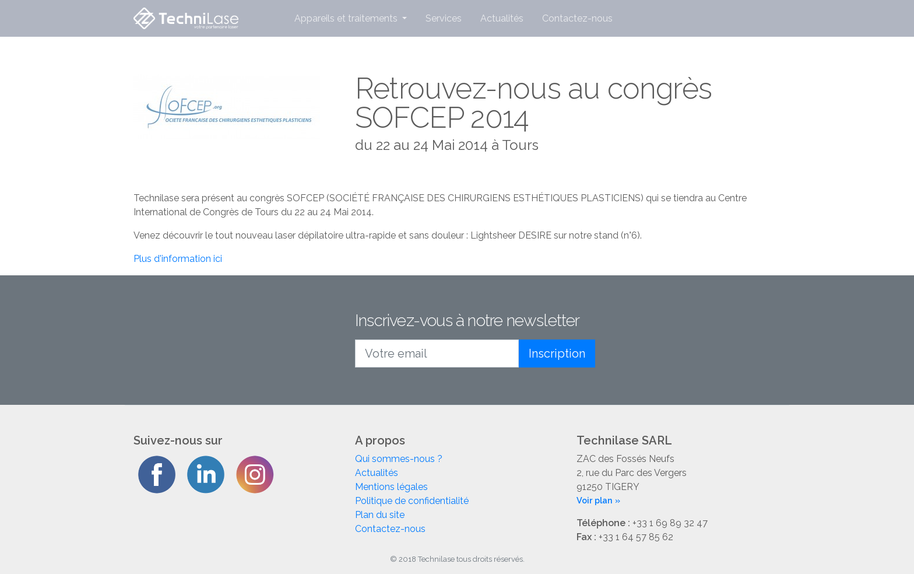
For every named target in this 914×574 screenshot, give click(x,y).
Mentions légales (391, 486)
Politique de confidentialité (412, 500)
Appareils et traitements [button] (347, 18)
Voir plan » (598, 500)
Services (444, 18)
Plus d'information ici (177, 258)
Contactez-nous (577, 18)
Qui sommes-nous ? (398, 458)
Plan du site (380, 514)
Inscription (557, 353)
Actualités (501, 18)
